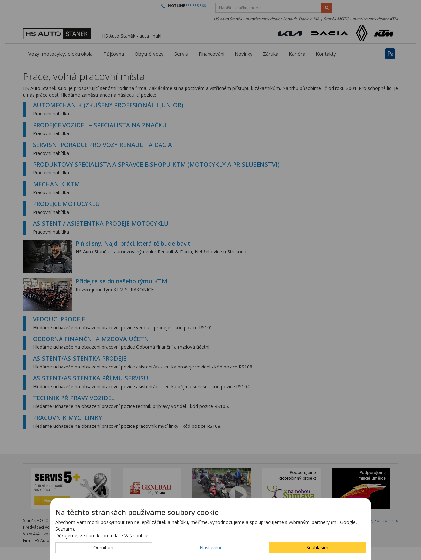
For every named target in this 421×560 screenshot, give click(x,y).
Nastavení (210, 548)
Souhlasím (317, 548)
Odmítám (103, 548)
